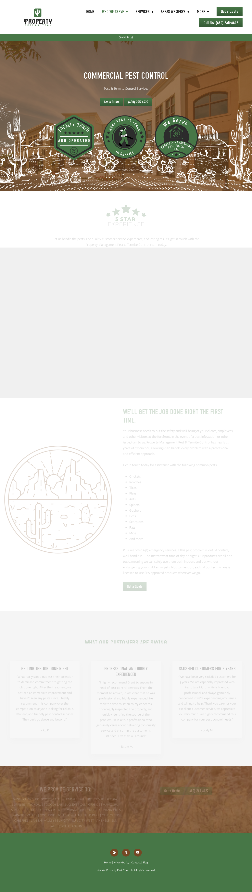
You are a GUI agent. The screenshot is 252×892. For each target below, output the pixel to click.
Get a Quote (229, 11)
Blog (145, 862)
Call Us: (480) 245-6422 (221, 22)
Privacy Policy (121, 862)
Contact (136, 862)
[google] (114, 853)
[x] (126, 853)
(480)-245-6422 (138, 102)
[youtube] (138, 853)
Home (90, 11)
